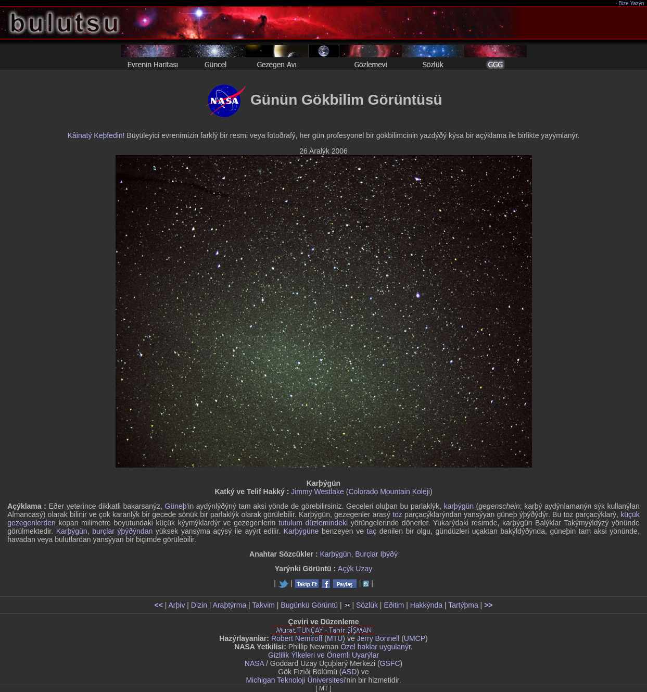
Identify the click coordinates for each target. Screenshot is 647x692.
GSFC (390, 663)
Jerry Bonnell (378, 638)
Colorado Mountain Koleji (388, 491)
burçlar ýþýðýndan (122, 531)
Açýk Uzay (355, 568)
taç (372, 531)
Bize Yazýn (631, 3)
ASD (349, 672)
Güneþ (176, 506)
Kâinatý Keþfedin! (96, 135)
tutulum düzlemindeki (313, 523)
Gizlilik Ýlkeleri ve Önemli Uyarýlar (323, 655)
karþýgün (458, 506)
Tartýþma (463, 605)
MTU (334, 638)
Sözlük (367, 605)
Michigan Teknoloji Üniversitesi (295, 680)
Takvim (263, 605)
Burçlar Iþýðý (376, 554)
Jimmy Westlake (317, 491)
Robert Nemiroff (297, 638)
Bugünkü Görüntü (309, 605)
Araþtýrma (230, 605)
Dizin (199, 605)
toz (397, 514)
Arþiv (177, 605)
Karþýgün (71, 531)
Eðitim (394, 605)
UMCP (414, 638)
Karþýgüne (301, 531)
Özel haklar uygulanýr (375, 647)
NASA (254, 663)
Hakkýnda (426, 605)
